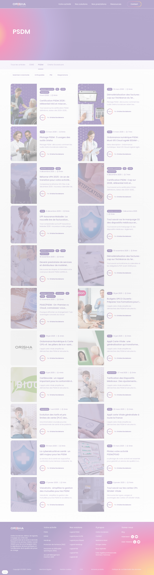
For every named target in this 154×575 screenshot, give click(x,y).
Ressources (116, 4)
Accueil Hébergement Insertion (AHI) (52, 556)
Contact (134, 4)
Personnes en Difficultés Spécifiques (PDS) (52, 550)
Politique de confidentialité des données (126, 569)
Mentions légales (45, 569)
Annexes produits (97, 569)
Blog (123, 532)
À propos (100, 527)
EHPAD (46, 536)
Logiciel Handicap (76, 544)
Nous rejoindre (101, 549)
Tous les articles (18, 64)
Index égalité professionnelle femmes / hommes (106, 554)
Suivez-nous (127, 527)
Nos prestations (99, 4)
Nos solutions (81, 4)
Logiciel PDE (74, 549)
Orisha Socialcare (55, 64)
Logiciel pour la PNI (76, 536)
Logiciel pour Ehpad (77, 540)
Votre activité (64, 4)
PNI (51, 75)
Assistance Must (101, 540)
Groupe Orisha (101, 544)
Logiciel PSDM (74, 532)
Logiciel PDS (74, 553)
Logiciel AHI (74, 557)
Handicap (47, 540)
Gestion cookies (65, 569)
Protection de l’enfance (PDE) (54, 544)
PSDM (40, 64)
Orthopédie (39, 75)
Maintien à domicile (21, 75)
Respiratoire (63, 75)
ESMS (31, 64)
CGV (81, 569)
